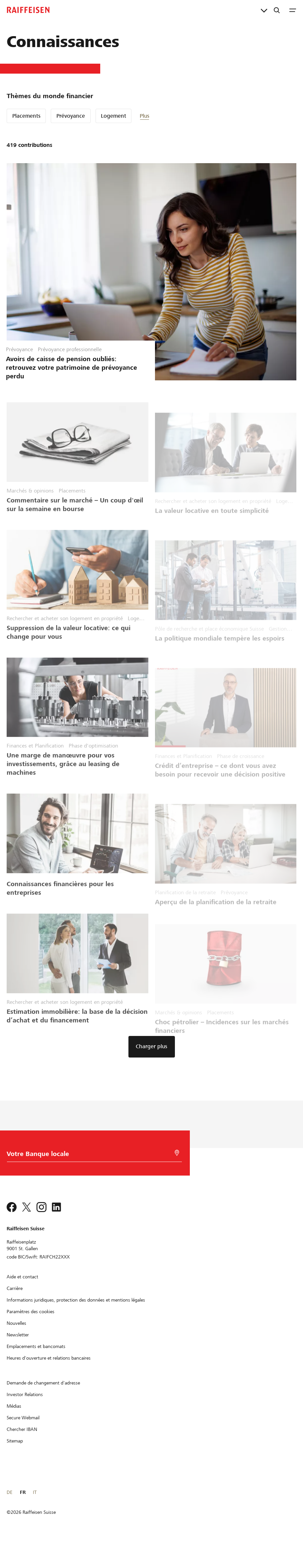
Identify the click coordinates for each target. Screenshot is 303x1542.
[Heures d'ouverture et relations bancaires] (49, 1358)
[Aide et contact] (22, 1276)
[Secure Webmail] (23, 1417)
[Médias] (14, 1406)
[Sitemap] (15, 1441)
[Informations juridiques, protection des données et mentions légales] (76, 1300)
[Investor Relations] (25, 1394)
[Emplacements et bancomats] (36, 1346)
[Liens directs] (264, 10)
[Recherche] (277, 10)
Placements (26, 116)
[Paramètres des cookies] (30, 1311)
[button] (159, 116)
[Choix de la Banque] (92, 1155)
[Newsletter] (18, 1334)
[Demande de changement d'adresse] (43, 1382)
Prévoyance (70, 116)
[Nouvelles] (16, 1323)
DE (9, 1492)
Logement (113, 116)
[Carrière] (15, 1288)
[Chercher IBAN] (22, 1429)
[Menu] (292, 10)
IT (35, 1492)
